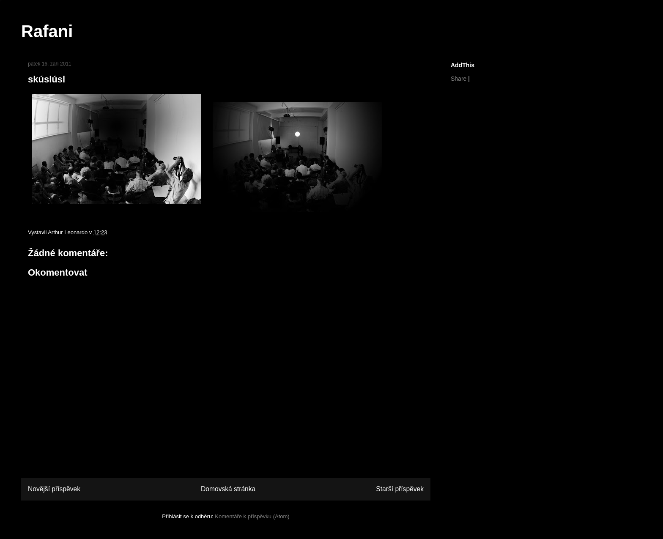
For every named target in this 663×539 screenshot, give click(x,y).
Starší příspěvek (400, 488)
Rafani (47, 31)
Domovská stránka (228, 488)
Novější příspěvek (54, 488)
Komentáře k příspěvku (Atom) (252, 516)
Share (458, 78)
